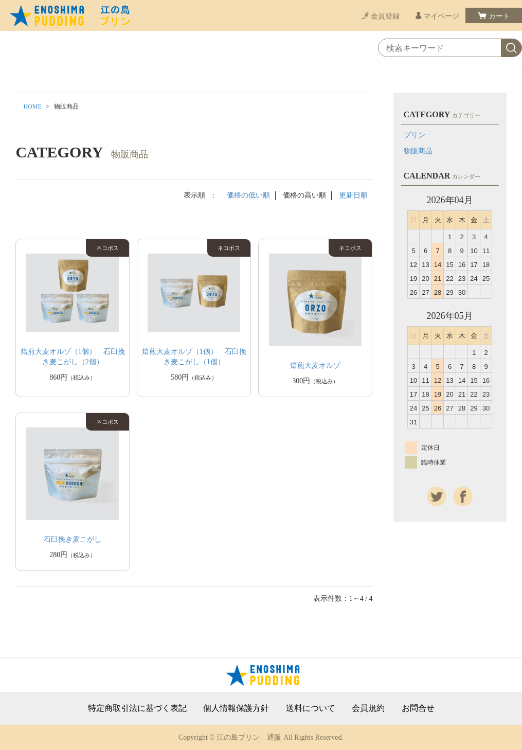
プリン (414, 135)
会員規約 (368, 708)
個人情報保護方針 (236, 708)
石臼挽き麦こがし (72, 539)
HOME (32, 106)
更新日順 (353, 195)
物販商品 (418, 151)
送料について (310, 708)
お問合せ (418, 708)
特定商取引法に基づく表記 (137, 708)
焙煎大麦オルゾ (315, 365)
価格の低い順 (248, 195)
